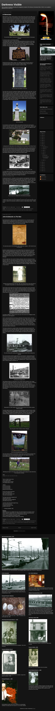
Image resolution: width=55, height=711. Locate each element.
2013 (42, 167)
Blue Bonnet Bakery (44, 113)
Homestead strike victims (11, 210)
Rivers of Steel (43, 111)
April (43, 160)
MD (21, 522)
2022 (42, 137)
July (43, 150)
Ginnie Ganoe (11, 522)
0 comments (18, 207)
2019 (42, 142)
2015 (42, 163)
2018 (42, 143)
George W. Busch (25, 208)
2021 (42, 138)
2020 (42, 140)
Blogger (33, 708)
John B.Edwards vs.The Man (12, 216)
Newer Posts (5, 527)
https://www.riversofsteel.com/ (8, 175)
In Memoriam (7, 14)
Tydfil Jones (23, 210)
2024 (42, 133)
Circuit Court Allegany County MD (28, 520)
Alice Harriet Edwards (9, 520)
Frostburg (6, 522)
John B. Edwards (17, 522)
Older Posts (33, 527)
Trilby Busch (8, 207)
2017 (42, 145)
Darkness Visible (12, 4)
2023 (42, 135)
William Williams (29, 210)
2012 (42, 168)
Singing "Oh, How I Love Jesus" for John (10, 475)
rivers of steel (18, 210)
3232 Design (43, 176)
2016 (42, 162)
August (43, 148)
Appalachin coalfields (17, 520)
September (44, 146)
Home (19, 527)
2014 (42, 165)
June (43, 152)
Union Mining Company (10, 523)
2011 (42, 170)
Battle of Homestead (18, 208)
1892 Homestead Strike (10, 208)
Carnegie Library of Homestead (46, 109)
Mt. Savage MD (25, 522)
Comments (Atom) (22, 530)
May (43, 153)
